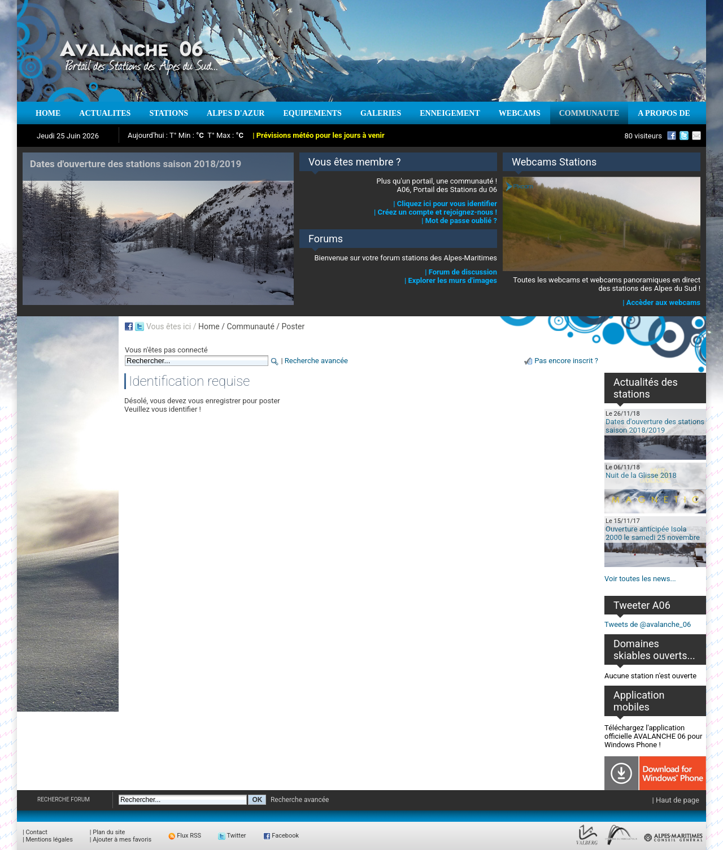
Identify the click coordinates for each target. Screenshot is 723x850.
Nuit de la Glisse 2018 (641, 475)
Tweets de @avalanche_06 (647, 624)
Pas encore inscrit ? (566, 360)
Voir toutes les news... (640, 578)
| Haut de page (675, 800)
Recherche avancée (316, 360)
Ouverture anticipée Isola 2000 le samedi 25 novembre (653, 533)
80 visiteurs (643, 136)
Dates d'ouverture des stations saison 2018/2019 (655, 425)
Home (209, 326)
